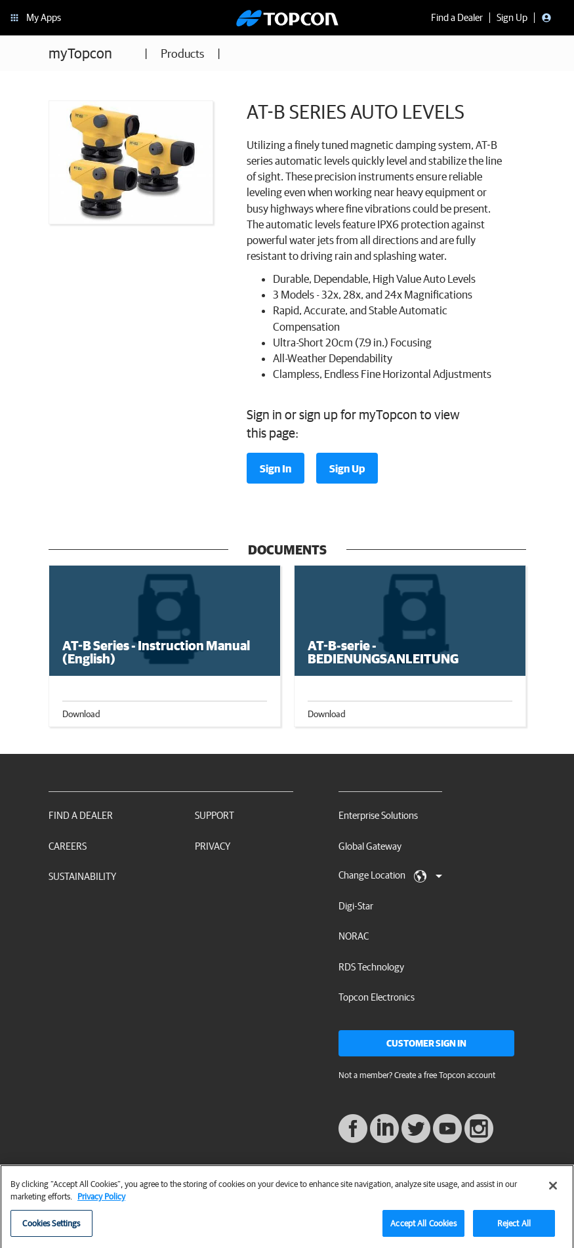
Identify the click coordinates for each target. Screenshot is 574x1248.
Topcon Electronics (376, 997)
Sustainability (82, 876)
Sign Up (347, 468)
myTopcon (80, 53)
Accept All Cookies (423, 1228)
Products (182, 53)
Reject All (514, 1228)
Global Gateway (369, 846)
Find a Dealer (81, 815)
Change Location (390, 876)
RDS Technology (371, 966)
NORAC (353, 936)
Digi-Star (355, 905)
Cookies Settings (51, 1228)
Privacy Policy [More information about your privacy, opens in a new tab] (101, 1201)
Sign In (275, 468)
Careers (68, 846)
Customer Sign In (426, 1043)
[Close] (553, 1190)
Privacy (212, 846)
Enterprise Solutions (378, 815)
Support (214, 815)
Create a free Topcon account (444, 1075)
